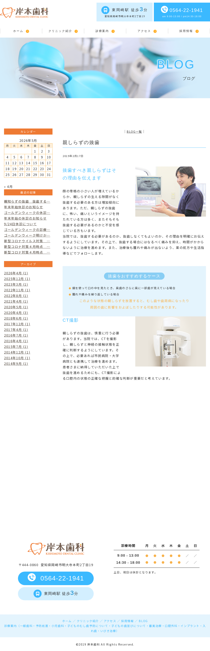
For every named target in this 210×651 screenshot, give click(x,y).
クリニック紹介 (60, 31)
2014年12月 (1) (17, 352)
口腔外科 (171, 626)
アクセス (144, 31)
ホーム (18, 31)
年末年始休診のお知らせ (23, 206)
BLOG (143, 621)
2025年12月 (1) (17, 278)
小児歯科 (57, 626)
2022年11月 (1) (17, 290)
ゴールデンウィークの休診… (27, 212)
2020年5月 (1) (16, 306)
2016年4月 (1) (16, 340)
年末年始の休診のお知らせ (25, 218)
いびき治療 (108, 631)
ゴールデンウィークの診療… (27, 229)
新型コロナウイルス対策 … (27, 240)
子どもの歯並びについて (128, 626)
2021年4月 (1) (16, 301)
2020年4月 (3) (16, 312)
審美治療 (155, 626)
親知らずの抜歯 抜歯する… (27, 201)
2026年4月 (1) (16, 273)
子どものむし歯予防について (87, 626)
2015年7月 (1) (16, 346)
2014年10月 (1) (17, 357)
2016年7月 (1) (16, 335)
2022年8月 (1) (16, 295)
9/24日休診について (20, 223)
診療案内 (102, 31)
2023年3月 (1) (16, 284)
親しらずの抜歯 (81, 142)
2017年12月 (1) (17, 323)
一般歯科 (26, 626)
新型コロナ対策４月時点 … (27, 246)
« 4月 (8, 186)
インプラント (190, 626)
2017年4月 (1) (16, 329)
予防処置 (42, 626)
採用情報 (186, 31)
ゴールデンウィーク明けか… (27, 235)
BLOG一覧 (134, 132)
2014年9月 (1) (16, 363)
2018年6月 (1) (16, 318)
